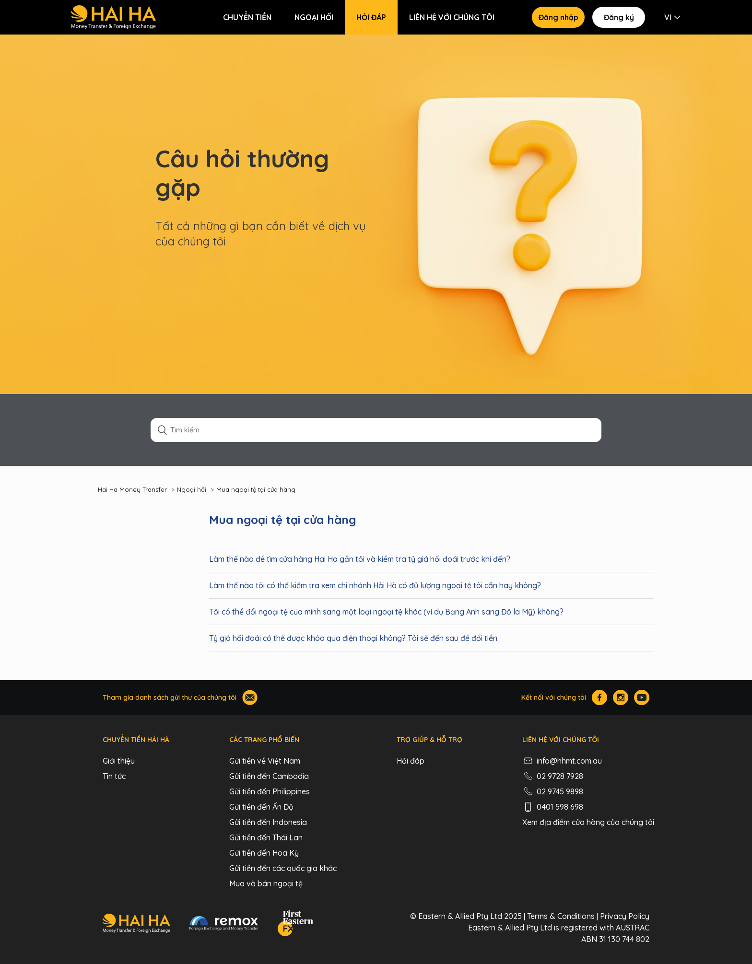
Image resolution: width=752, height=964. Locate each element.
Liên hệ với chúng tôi (451, 17)
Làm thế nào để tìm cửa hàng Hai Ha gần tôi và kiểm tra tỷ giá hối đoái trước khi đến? (359, 559)
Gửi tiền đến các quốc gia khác (283, 868)
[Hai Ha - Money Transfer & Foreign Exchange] (136, 925)
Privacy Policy (624, 916)
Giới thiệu (119, 761)
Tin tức (114, 776)
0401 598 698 (552, 807)
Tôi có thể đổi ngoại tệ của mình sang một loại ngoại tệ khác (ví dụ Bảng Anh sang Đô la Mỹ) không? (386, 611)
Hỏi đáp (371, 17)
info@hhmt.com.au (562, 761)
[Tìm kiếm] (376, 430)
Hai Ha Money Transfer (132, 489)
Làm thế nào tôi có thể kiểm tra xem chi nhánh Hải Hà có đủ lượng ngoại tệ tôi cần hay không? (375, 585)
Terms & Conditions (561, 916)
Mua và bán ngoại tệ (266, 883)
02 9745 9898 (552, 791)
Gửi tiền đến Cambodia (269, 776)
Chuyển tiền (247, 17)
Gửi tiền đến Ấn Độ (261, 807)
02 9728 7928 (552, 776)
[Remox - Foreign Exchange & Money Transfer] (223, 924)
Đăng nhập (558, 17)
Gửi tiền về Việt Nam (264, 761)
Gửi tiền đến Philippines (269, 791)
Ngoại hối (313, 17)
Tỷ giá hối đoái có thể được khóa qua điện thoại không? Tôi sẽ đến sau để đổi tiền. (354, 638)
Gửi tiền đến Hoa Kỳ (264, 853)
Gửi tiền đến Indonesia (268, 822)
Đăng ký (619, 17)
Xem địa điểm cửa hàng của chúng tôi (588, 822)
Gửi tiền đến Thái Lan (266, 837)
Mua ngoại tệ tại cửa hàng (255, 489)
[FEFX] (295, 924)
